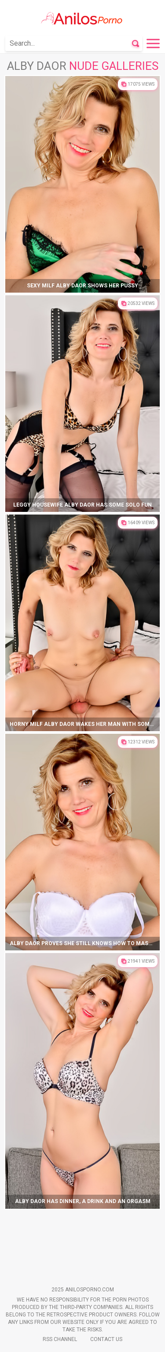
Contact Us (106, 1339)
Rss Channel (60, 1339)
